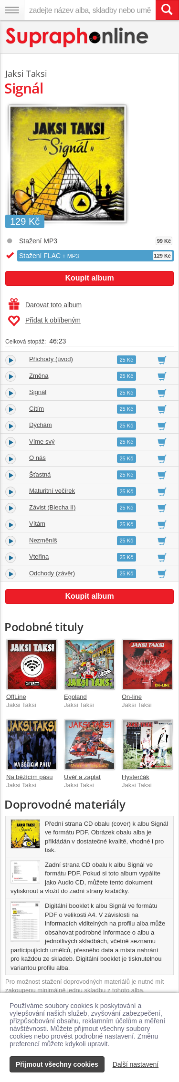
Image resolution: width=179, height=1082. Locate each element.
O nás (37, 457)
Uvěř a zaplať (82, 776)
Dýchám (40, 424)
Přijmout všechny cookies (57, 1064)
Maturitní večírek (52, 490)
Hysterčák (135, 776)
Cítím (36, 408)
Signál (37, 391)
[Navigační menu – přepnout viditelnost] (12, 10)
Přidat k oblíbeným (44, 321)
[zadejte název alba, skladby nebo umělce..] (90, 10)
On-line (132, 696)
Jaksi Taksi (26, 73)
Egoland (75, 696)
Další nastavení (136, 1064)
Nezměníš (43, 540)
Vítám (37, 523)
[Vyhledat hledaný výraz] (167, 10)
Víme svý (41, 441)
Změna (38, 375)
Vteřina (39, 556)
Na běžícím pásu (29, 776)
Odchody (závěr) (52, 573)
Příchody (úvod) (51, 359)
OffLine (16, 696)
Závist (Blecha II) (52, 507)
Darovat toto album (45, 305)
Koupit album (89, 278)
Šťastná (40, 474)
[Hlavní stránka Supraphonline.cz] (77, 37)
